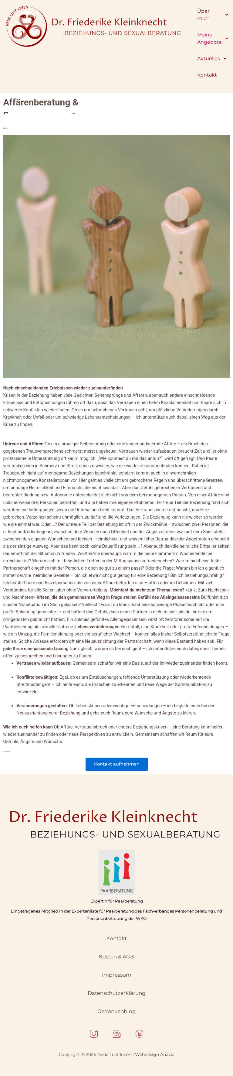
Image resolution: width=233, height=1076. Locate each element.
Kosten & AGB (116, 957)
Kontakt (116, 938)
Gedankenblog (116, 1011)
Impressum (116, 975)
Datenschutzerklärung (117, 993)
